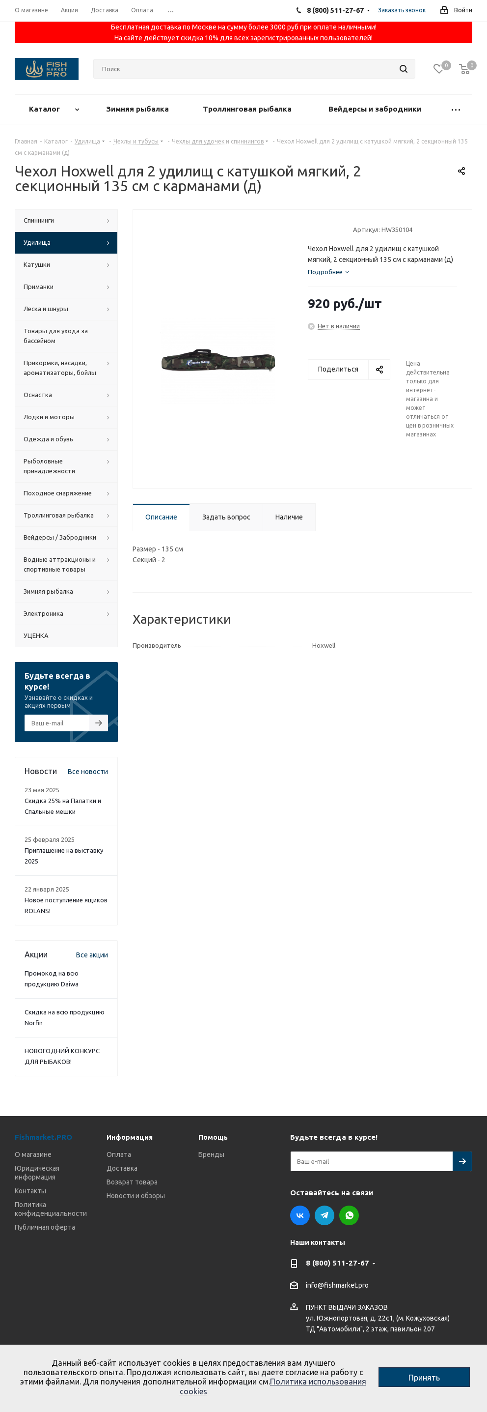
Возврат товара (132, 1182)
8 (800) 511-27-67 (337, 1263)
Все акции (92, 955)
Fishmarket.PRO (43, 1137)
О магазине (33, 1154)
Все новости (88, 772)
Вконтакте (300, 1215)
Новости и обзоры (136, 1196)
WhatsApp (349, 1215)
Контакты (30, 1191)
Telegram (324, 1215)
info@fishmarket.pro (337, 1286)
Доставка (122, 1168)
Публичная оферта (45, 1227)
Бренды (211, 1154)
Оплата (119, 1154)
